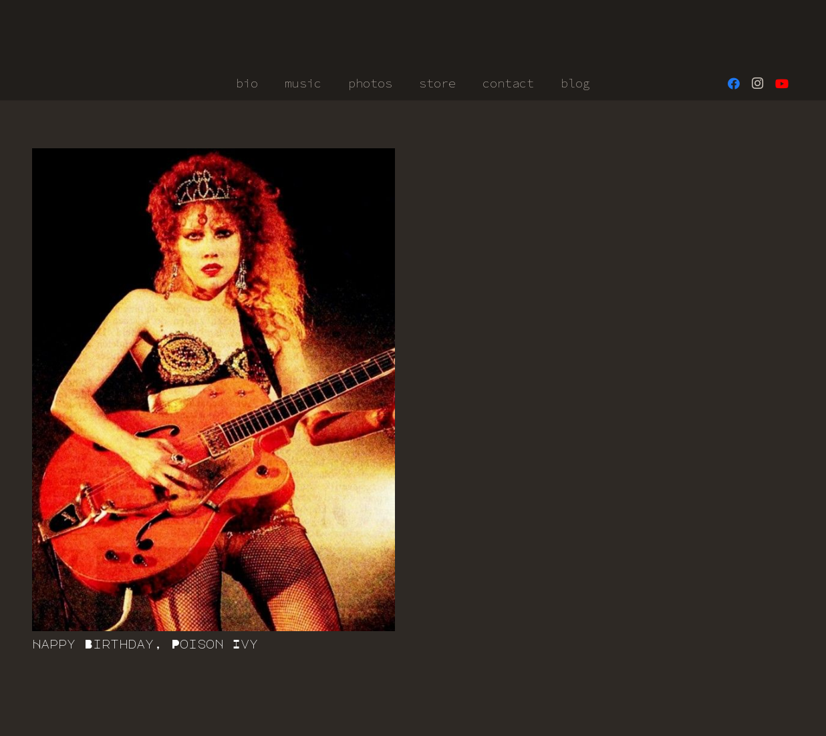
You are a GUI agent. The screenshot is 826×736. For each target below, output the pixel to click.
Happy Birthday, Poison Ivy (145, 644)
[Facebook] (734, 83)
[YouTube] (782, 83)
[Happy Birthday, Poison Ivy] (213, 389)
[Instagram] (758, 83)
